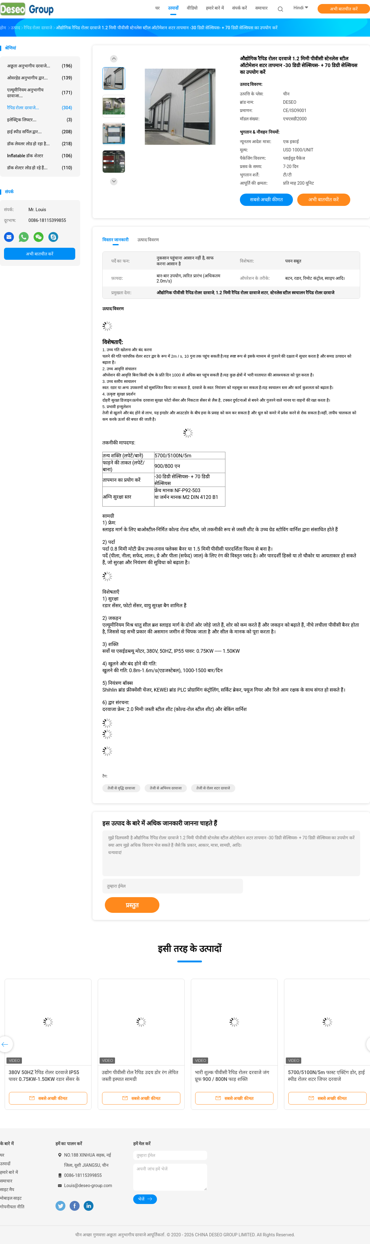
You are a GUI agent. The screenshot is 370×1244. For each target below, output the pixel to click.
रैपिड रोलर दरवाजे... (39, 108)
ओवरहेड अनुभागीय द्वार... (39, 78)
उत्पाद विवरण (148, 239)
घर (2, 1155)
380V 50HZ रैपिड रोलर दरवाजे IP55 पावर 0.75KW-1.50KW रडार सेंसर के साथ (44, 1079)
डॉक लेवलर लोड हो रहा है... (39, 144)
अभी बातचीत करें (344, 8)
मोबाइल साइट (11, 1198)
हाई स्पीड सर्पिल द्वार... (39, 132)
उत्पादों (5, 1163)
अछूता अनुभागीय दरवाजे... (39, 66)
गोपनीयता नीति (12, 1206)
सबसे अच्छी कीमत (266, 200)
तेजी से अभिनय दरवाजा (166, 788)
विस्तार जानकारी (115, 239)
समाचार (6, 1180)
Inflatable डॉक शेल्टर (39, 156)
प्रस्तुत (132, 905)
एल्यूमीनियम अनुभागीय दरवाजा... (39, 92)
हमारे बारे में (9, 1172)
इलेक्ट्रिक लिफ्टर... (39, 120)
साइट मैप (7, 1189)
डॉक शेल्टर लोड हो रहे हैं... (39, 168)
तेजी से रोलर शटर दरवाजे (213, 788)
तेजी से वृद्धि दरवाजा (121, 788)
